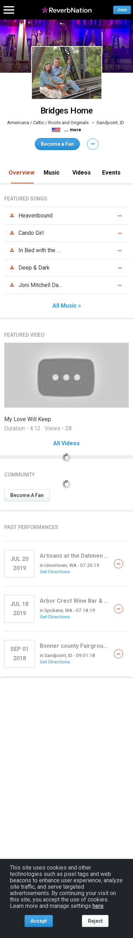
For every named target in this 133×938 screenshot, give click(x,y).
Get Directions (55, 571)
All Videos (66, 443)
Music (52, 172)
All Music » (66, 306)
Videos (81, 172)
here (98, 906)
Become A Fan (27, 495)
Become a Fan (57, 144)
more (75, 129)
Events (111, 172)
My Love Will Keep (27, 419)
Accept (39, 921)
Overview (21, 172)
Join (122, 9)
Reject (95, 921)
